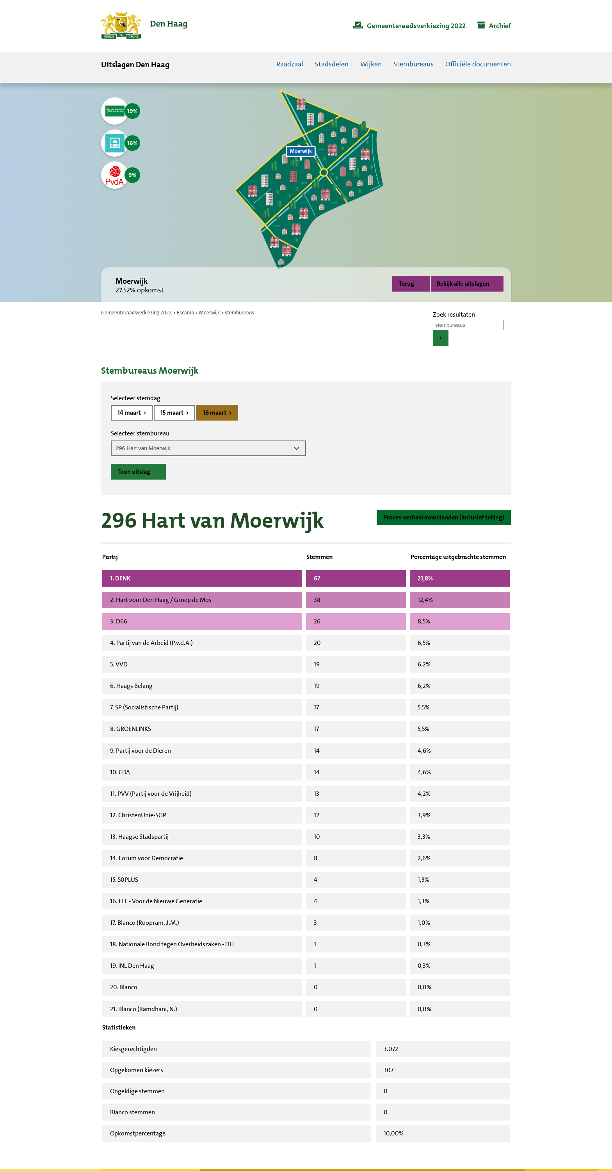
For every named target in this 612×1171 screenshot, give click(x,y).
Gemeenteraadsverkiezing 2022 (136, 312)
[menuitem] (409, 26)
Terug (406, 283)
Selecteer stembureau (140, 433)
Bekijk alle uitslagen (467, 283)
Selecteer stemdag (135, 398)
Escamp (185, 312)
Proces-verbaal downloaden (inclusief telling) (443, 517)
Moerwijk (209, 312)
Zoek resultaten (454, 314)
